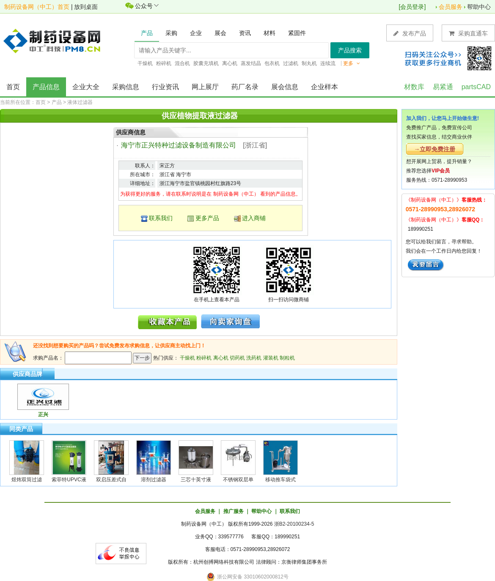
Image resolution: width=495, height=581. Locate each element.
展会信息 (284, 86)
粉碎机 (204, 358)
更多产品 (207, 218)
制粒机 (287, 358)
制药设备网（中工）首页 (36, 6)
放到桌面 (86, 6)
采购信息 (125, 86)
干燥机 (187, 358)
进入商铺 (254, 218)
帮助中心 (479, 6)
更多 (351, 63)
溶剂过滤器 (153, 480)
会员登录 (412, 6)
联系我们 (161, 218)
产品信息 (46, 86)
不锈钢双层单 (238, 480)
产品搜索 (350, 50)
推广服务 (233, 511)
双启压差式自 (111, 480)
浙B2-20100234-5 (294, 524)
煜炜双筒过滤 (26, 480)
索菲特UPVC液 (69, 480)
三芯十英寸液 (196, 480)
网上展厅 (205, 86)
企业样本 (324, 86)
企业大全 (85, 86)
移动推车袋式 (280, 480)
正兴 (43, 414)
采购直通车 (468, 33)
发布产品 (409, 33)
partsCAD (476, 86)
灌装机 (270, 358)
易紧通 (443, 86)
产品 (57, 102)
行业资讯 (165, 86)
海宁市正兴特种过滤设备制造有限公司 (178, 145)
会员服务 (450, 6)
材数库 (414, 86)
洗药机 (253, 358)
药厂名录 (244, 86)
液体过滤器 (80, 102)
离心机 (220, 358)
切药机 (237, 358)
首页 (13, 86)
